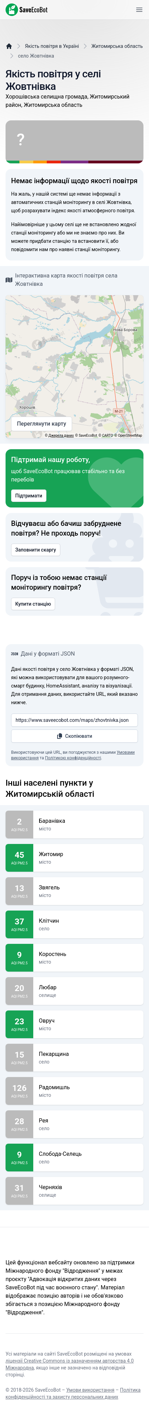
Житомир (88, 854)
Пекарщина (88, 1054)
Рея (88, 1121)
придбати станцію (50, 241)
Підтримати (28, 495)
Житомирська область (117, 46)
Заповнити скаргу (35, 550)
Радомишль (88, 1087)
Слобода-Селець (88, 1154)
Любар (88, 987)
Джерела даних (61, 435)
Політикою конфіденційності (73, 758)
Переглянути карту (41, 424)
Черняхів (88, 1187)
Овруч (88, 1021)
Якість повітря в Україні (52, 46)
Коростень (88, 954)
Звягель (88, 888)
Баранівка (88, 821)
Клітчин (88, 921)
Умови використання (90, 1390)
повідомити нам (29, 249)
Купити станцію (33, 604)
